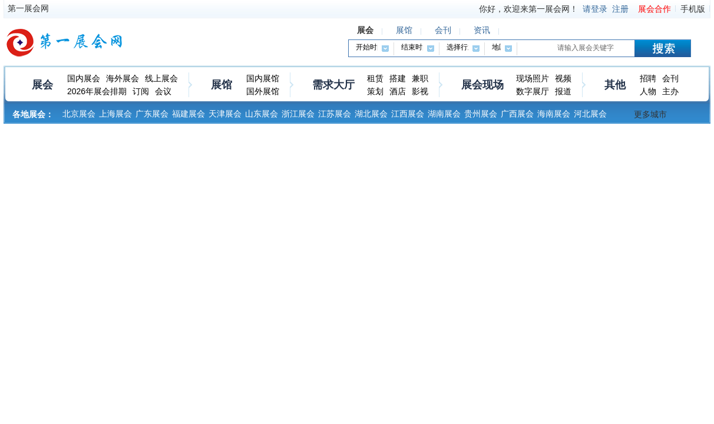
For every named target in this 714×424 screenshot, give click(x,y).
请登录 (595, 9)
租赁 (375, 78)
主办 (670, 91)
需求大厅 (333, 85)
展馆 (221, 85)
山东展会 (261, 113)
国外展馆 (262, 91)
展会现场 (482, 85)
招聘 (648, 78)
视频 (563, 78)
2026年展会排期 (97, 91)
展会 (42, 85)
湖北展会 (371, 113)
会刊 (670, 78)
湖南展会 (444, 113)
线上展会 (161, 78)
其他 (615, 85)
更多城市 (650, 114)
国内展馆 (262, 78)
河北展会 (590, 113)
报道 (563, 91)
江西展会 (407, 113)
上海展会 (115, 113)
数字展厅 (532, 91)
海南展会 (553, 113)
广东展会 (151, 113)
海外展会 (122, 78)
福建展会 (188, 113)
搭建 (397, 78)
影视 (420, 91)
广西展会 (517, 113)
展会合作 (654, 9)
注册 (620, 9)
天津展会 (225, 113)
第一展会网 (28, 8)
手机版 (692, 9)
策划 (375, 91)
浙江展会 (298, 113)
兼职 (420, 78)
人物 (648, 91)
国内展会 (83, 78)
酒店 (397, 91)
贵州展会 (480, 113)
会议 (163, 91)
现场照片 (532, 78)
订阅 (141, 91)
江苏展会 (334, 113)
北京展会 (78, 113)
